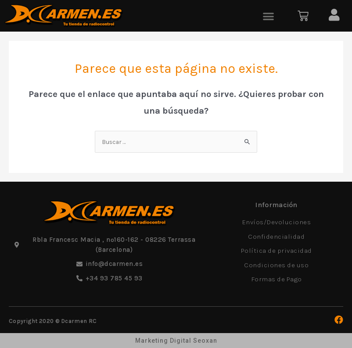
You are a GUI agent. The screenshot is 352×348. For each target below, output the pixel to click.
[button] (268, 16)
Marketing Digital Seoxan (176, 340)
